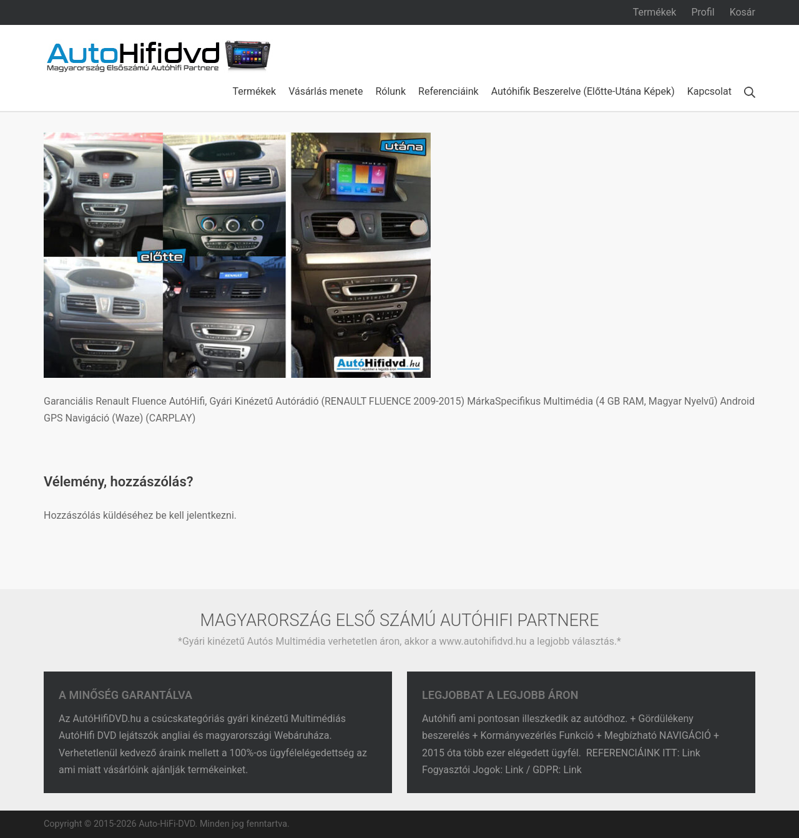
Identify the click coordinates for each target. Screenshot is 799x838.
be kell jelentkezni (194, 515)
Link (692, 753)
